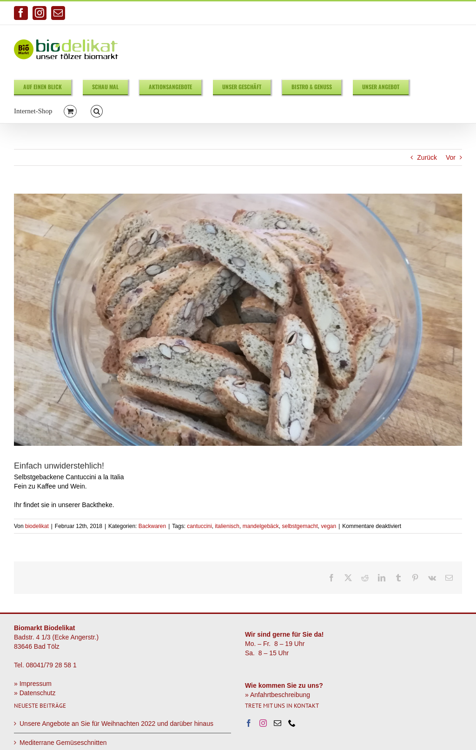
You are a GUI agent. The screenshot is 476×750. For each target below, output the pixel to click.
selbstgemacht (299, 526)
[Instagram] (263, 723)
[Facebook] (248, 723)
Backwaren (152, 526)
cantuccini (199, 526)
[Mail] (277, 723)
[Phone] (292, 723)
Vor (451, 157)
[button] (97, 110)
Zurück (427, 157)
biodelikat (37, 526)
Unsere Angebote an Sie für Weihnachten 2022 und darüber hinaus (116, 723)
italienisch (227, 526)
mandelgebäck (261, 526)
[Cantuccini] (238, 320)
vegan (329, 526)
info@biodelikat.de (439, 13)
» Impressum (33, 683)
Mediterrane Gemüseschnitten (63, 742)
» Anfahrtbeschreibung (277, 694)
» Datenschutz (35, 693)
